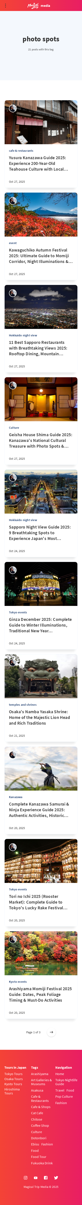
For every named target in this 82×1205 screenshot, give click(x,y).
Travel (59, 1090)
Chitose (36, 1119)
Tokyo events (18, 612)
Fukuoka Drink (42, 1163)
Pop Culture (64, 1096)
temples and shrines (23, 705)
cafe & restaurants (21, 151)
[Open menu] (5, 5)
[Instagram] (25, 1178)
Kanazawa (16, 797)
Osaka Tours (13, 1079)
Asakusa (37, 1090)
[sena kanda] (13, 108)
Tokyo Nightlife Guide (66, 1082)
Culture (14, 428)
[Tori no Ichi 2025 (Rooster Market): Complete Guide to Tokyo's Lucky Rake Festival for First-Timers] (41, 909)
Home (59, 1074)
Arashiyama (39, 1074)
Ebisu (35, 1144)
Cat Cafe (37, 1113)
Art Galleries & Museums (41, 1082)
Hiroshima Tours (12, 1091)
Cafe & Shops (41, 1107)
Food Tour (38, 1157)
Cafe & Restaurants (40, 1098)
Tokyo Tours (13, 1074)
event (13, 243)
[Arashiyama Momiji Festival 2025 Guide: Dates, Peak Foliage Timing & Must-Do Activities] (41, 1002)
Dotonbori (38, 1138)
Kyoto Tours (13, 1084)
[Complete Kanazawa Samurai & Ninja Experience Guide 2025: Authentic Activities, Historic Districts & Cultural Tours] (41, 817)
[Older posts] (51, 1032)
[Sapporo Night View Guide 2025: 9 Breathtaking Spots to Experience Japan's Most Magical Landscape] (41, 540)
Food (35, 1150)
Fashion (47, 1144)
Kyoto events (18, 982)
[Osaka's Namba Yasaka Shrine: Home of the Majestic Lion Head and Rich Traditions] (41, 725)
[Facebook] (45, 1178)
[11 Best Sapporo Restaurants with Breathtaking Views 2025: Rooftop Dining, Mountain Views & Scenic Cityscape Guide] (41, 355)
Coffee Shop (40, 1125)
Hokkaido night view (23, 335)
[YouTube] (35, 1178)
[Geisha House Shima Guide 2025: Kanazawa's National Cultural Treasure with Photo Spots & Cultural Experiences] (41, 448)
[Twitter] (56, 1178)
